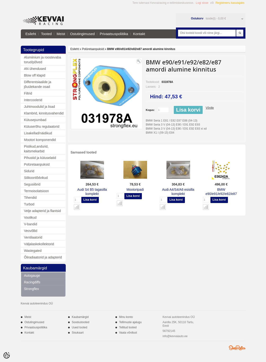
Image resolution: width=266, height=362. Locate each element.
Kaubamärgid (80, 317)
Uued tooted (79, 327)
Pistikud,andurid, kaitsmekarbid (36, 149)
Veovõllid (30, 231)
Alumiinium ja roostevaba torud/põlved (42, 59)
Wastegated (33, 251)
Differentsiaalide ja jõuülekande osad (37, 84)
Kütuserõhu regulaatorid (41, 126)
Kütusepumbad (35, 120)
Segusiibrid (32, 184)
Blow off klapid (34, 75)
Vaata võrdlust (128, 332)
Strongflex (31, 289)
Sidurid (29, 171)
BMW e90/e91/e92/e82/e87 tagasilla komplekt (221, 194)
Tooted (46, 34)
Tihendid (30, 197)
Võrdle (210, 107)
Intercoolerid (33, 100)
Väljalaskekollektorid (39, 244)
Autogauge (32, 275)
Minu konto (126, 317)
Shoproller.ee (237, 347)
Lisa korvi (188, 110)
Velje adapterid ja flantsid (42, 211)
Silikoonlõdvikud (36, 178)
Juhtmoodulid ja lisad (39, 107)
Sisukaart (78, 332)
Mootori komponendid (40, 140)
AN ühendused (35, 69)
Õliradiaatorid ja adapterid (43, 257)
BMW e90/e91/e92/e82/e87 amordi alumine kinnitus (141, 49)
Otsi (239, 33)
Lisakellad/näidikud (38, 133)
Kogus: (150, 110)
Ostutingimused (82, 34)
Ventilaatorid (33, 237)
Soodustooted (80, 322)
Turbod (29, 204)
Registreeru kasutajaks (229, 3)
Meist (61, 34)
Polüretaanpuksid (37, 164)
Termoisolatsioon (36, 191)
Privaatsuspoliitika (114, 34)
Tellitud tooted (128, 327)
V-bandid (30, 224)
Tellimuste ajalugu (130, 322)
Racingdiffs (32, 282)
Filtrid (28, 93)
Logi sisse (202, 3)
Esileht (31, 34)
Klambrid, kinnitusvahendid (44, 113)
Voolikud (30, 217)
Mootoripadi (135, 189)
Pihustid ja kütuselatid (40, 158)
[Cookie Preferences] (6, 355)
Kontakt (139, 34)
